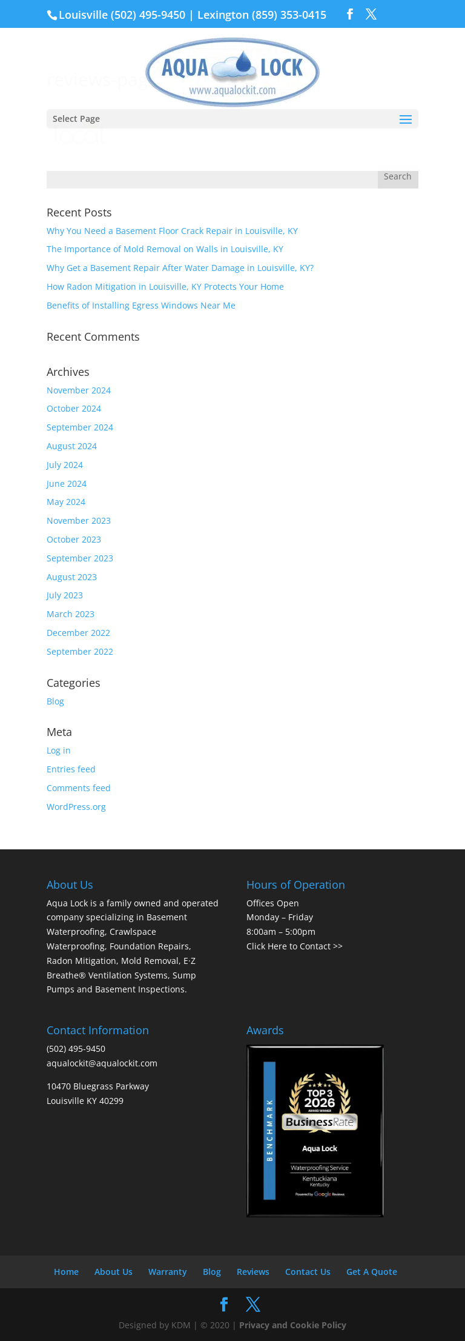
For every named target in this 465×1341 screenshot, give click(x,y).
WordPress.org (76, 806)
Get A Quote (371, 1271)
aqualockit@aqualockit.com (102, 1063)
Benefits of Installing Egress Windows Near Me (141, 305)
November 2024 (79, 390)
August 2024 (72, 446)
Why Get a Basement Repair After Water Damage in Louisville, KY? (180, 267)
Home (66, 1271)
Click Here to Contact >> (294, 946)
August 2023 (72, 577)
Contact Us (308, 1271)
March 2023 (70, 614)
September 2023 (80, 558)
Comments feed (79, 788)
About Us (113, 1271)
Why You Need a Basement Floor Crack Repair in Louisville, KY (172, 230)
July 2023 (65, 595)
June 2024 (67, 483)
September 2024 (80, 427)
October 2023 (74, 539)
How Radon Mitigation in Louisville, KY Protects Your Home (165, 286)
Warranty (167, 1271)
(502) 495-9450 (148, 14)
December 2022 (78, 632)
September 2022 (80, 651)
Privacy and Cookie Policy (292, 1325)
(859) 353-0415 (289, 14)
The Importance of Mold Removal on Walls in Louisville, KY (165, 249)
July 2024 (65, 464)
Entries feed (71, 769)
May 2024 (66, 501)
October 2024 (74, 408)
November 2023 (79, 520)
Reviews (253, 1271)
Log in (59, 750)
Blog (55, 701)
